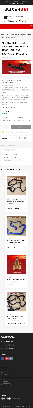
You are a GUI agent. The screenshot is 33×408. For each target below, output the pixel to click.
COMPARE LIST (25, 1)
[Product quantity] (6, 127)
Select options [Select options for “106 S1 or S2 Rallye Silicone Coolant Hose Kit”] (25, 323)
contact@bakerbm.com (9, 348)
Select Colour (20, 117)
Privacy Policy (4, 381)
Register (21, 3)
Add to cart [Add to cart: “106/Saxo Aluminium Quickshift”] (25, 285)
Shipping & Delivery (6, 383)
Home (2, 34)
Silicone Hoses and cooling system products (21, 34)
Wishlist (3, 372)
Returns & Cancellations (7, 385)
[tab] (16, 146)
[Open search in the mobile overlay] (16, 16)
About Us (3, 380)
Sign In (16, 3)
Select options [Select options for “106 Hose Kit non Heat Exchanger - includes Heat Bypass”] (25, 248)
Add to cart (21, 126)
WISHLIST (16, 1)
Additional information (8, 146)
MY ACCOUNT (7, 1)
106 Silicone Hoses (5, 36)
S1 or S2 (5, 117)
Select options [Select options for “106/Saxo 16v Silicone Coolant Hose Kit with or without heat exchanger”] (25, 209)
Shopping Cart (4, 374)
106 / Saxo (7, 34)
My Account (4, 371)
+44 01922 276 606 (11, 22)
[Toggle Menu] (31, 26)
